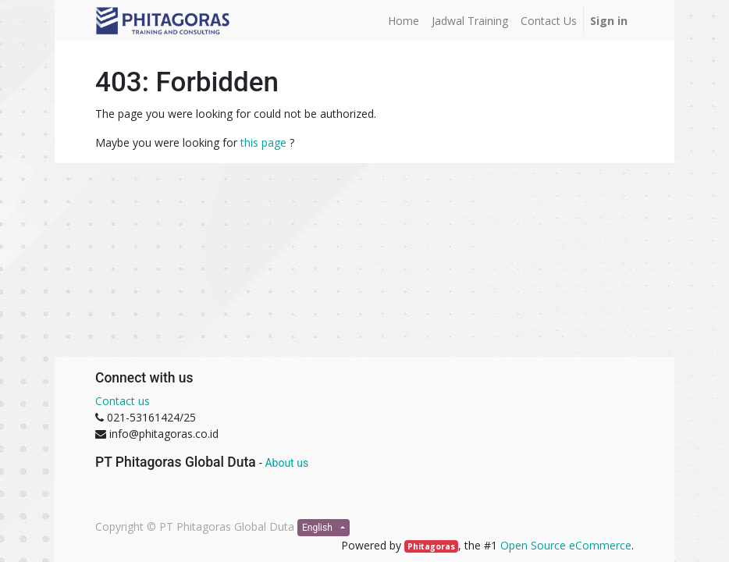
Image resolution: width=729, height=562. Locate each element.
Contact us (122, 400)
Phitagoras (431, 546)
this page (263, 142)
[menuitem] (403, 20)
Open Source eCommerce (565, 545)
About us (286, 463)
